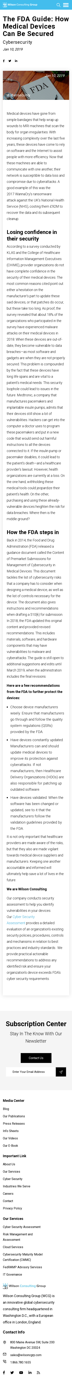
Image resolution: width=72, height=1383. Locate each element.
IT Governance (12, 1274)
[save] (61, 1071)
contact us (36, 1058)
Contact (8, 1201)
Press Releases (14, 1123)
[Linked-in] (29, 1372)
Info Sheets (11, 1131)
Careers (8, 1193)
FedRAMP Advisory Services (22, 1267)
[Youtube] (21, 1372)
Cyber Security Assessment (22, 1227)
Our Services (11, 1171)
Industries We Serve (16, 1186)
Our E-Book (10, 1146)
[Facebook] (4, 1372)
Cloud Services (13, 1247)
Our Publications (14, 1116)
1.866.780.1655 (17, 1362)
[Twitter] (12, 1372)
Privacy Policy (12, 1208)
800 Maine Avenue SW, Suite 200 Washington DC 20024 (29, 1345)
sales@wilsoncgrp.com (22, 1354)
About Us (9, 1164)
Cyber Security (12, 1179)
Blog (6, 1109)
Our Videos (10, 1138)
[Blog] (38, 1372)
